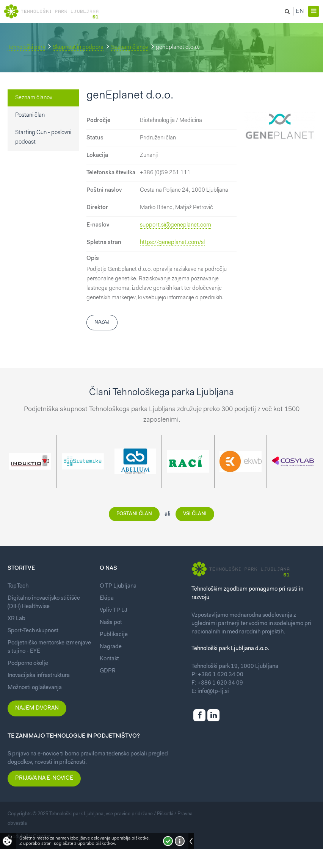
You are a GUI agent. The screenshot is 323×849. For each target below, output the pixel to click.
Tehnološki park (26, 47)
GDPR (108, 671)
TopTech (18, 586)
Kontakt (109, 659)
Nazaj (102, 322)
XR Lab (16, 619)
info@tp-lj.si (213, 691)
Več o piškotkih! (180, 841)
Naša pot (111, 622)
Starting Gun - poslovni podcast (43, 137)
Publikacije (114, 635)
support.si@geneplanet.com (175, 225)
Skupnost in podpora (78, 47)
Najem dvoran (37, 708)
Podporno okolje (28, 663)
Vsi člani (195, 513)
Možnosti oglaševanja (35, 688)
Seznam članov (129, 47)
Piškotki (165, 813)
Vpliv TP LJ (113, 610)
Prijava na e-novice (44, 778)
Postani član (30, 115)
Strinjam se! (168, 841)
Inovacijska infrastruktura (39, 676)
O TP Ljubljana (118, 586)
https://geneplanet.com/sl (172, 242)
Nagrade (111, 647)
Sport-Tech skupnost (33, 631)
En (300, 11)
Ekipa (107, 598)
